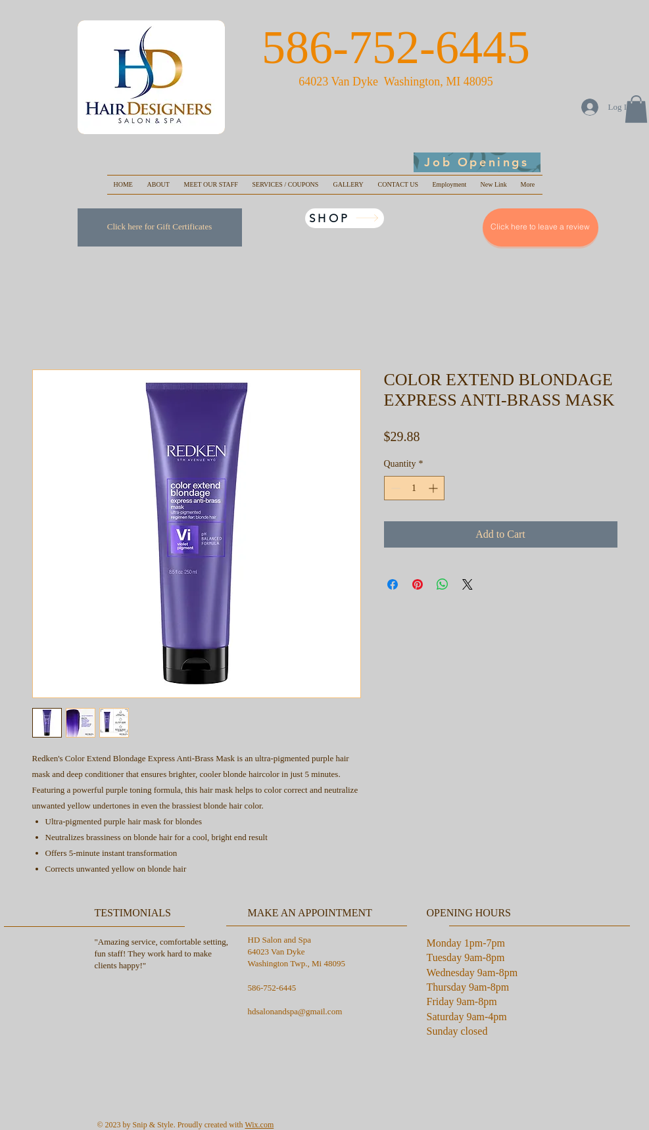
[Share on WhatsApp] (442, 584)
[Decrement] (394, 488)
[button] (636, 109)
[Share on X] (467, 584)
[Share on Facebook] (392, 584)
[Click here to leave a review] (540, 227)
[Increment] (434, 488)
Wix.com (259, 1124)
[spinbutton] (414, 488)
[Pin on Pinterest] (417, 584)
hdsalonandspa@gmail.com (295, 1011)
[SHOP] (344, 218)
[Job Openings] (477, 162)
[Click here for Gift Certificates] (160, 227)
